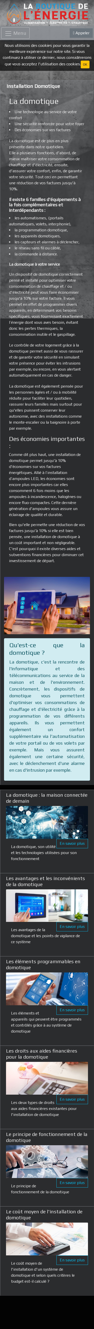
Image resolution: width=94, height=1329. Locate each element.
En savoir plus (72, 843)
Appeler (81, 33)
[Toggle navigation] (15, 33)
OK (85, 64)
